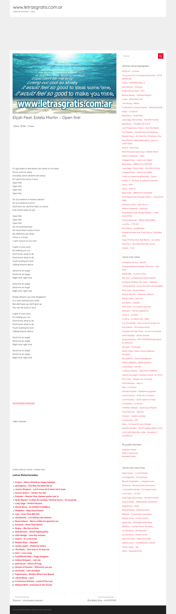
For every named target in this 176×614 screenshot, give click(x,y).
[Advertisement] (88, 33)
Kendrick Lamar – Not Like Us (135, 204)
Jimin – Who (127, 185)
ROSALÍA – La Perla (130, 71)
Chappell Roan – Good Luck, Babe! (137, 160)
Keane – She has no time (27, 528)
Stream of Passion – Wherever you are (33, 567)
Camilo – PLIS (128, 248)
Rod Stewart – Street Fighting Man (31, 532)
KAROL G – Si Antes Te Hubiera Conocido (140, 180)
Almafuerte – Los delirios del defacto (33, 517)
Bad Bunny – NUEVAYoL (132, 115)
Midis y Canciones (130, 453)
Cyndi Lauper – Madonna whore (30, 546)
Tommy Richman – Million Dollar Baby (138, 220)
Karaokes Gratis (129, 456)
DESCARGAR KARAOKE (24, 403)
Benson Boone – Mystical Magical (136, 95)
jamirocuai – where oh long (28, 563)
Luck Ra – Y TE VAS (130, 224)
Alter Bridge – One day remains (30, 535)
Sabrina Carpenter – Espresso (135, 208)
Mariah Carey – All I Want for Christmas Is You (141, 136)
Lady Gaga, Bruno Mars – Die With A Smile (140, 120)
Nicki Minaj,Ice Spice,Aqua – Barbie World (140, 152)
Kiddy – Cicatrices (130, 111)
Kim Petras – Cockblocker (133, 228)
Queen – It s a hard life (26, 539)
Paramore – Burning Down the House (138, 244)
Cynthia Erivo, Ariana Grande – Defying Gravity (142, 107)
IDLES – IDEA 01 (129, 189)
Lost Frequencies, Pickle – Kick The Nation (140, 128)
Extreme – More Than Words (29, 524)
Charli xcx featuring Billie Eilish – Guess (139, 176)
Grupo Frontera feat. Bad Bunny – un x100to (141, 240)
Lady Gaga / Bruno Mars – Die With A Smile (141, 168)
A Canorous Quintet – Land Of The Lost (34, 581)
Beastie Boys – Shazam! (26, 542)
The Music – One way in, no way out (32, 549)
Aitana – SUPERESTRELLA (133, 83)
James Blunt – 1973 (24, 578)
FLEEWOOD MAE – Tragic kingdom (32, 556)
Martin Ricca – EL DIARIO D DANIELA (32, 507)
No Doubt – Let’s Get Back (27, 571)
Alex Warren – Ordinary (132, 87)
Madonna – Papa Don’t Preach (29, 510)
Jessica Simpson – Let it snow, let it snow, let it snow (40, 489)
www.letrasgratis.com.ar (38, 7)
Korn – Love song (23, 553)
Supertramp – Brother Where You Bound (34, 574)
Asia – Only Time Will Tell (27, 514)
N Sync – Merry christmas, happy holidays (35, 482)
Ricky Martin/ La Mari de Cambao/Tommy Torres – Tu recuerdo (45, 500)
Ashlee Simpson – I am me (28, 560)
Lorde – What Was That (132, 99)
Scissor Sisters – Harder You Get (30, 493)
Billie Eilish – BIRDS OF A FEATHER (137, 164)
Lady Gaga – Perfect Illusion (28, 503)
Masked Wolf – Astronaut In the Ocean (33, 585)
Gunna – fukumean (130, 148)
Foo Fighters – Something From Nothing (139, 132)
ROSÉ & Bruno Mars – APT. (133, 91)
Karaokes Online (129, 450)
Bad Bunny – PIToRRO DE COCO (136, 124)
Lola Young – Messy (130, 103)
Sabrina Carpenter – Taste (133, 156)
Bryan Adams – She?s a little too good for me (36, 521)
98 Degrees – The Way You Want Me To (33, 486)
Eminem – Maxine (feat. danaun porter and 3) (37, 496)
